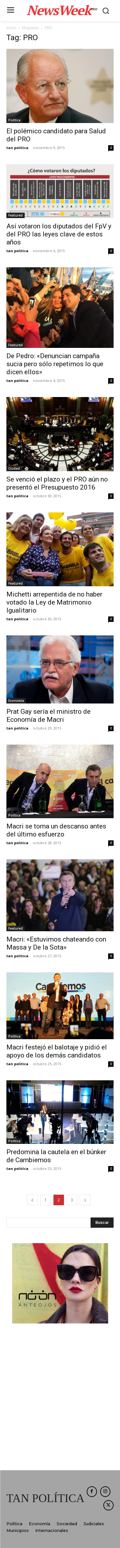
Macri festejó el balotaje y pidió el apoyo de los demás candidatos (56, 1051)
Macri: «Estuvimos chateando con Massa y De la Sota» (56, 943)
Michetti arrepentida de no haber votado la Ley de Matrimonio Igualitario (54, 602)
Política (14, 120)
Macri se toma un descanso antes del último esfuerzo (56, 830)
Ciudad (14, 468)
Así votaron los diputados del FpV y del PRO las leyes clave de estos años (58, 234)
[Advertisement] (60, 1398)
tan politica (17, 147)
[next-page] (85, 1200)
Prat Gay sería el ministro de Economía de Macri (48, 715)
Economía (16, 700)
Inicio (11, 28)
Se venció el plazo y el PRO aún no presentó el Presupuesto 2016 (57, 483)
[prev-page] (32, 1200)
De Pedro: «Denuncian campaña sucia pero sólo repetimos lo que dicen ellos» (54, 364)
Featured (15, 215)
